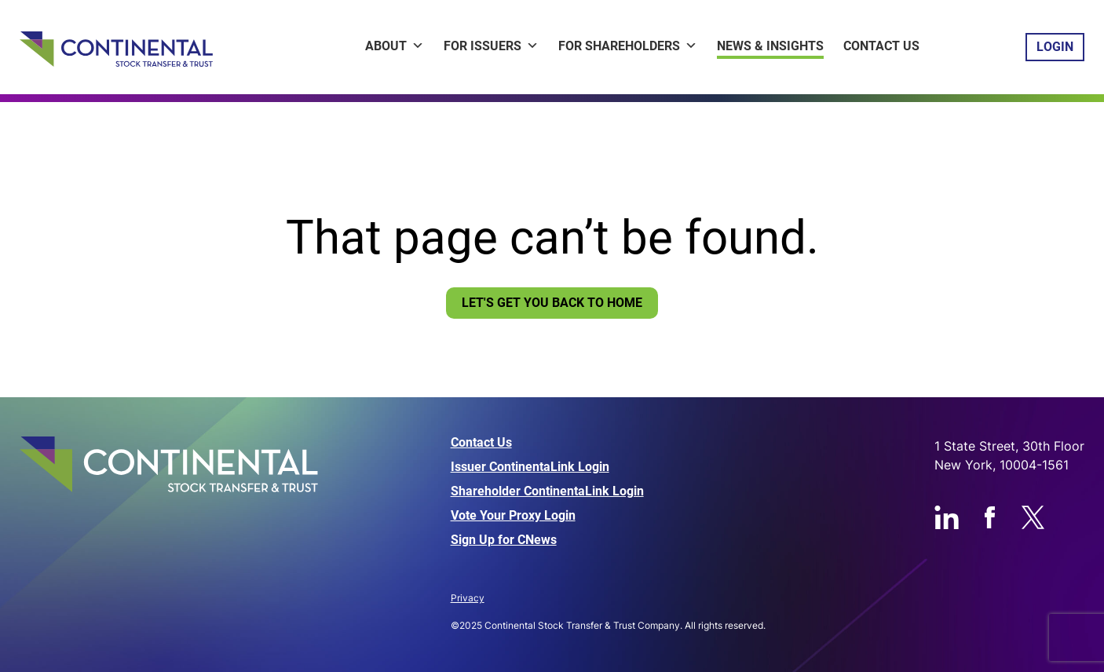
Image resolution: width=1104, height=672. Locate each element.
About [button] (394, 46)
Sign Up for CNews (504, 540)
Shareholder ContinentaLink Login (547, 491)
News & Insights (770, 45)
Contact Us (881, 45)
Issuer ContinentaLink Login (530, 467)
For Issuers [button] (491, 46)
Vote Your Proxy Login (513, 515)
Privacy (467, 598)
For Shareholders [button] (627, 46)
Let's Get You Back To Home (552, 302)
